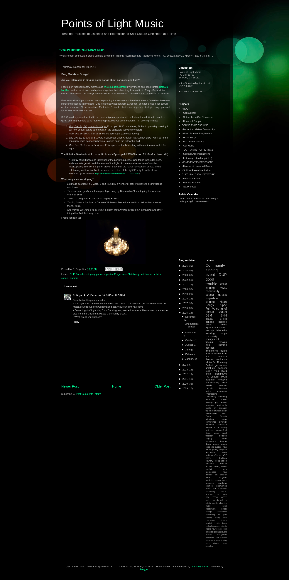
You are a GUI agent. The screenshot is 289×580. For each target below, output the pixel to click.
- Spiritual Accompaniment (196, 153)
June (188, 349)
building (223, 458)
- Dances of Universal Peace (197, 166)
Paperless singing (85, 274)
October (190, 340)
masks (208, 529)
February (190, 354)
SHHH (223, 318)
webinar (209, 455)
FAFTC (224, 492)
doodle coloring (213, 466)
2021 (185, 284)
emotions (210, 424)
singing (210, 287)
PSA (207, 497)
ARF (224, 455)
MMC (223, 287)
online (208, 391)
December (190, 316)
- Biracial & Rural (191, 178)
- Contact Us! (189, 112)
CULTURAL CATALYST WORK (198, 174)
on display (221, 474)
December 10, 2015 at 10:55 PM (107, 295)
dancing (210, 321)
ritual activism (221, 538)
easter (224, 466)
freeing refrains (216, 342)
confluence (222, 512)
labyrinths (222, 330)
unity (224, 410)
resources (222, 391)
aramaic (223, 385)
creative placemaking (216, 381)
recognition (222, 535)
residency (210, 452)
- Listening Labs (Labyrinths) (197, 158)
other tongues (216, 477)
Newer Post (70, 386)
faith (225, 469)
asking (208, 500)
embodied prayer (216, 399)
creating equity (213, 517)
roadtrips (222, 483)
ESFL (208, 458)
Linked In (197, 91)
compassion (221, 460)
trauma (218, 430)
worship (74, 278)
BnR (224, 353)
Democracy (210, 492)
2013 (185, 369)
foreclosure (210, 520)
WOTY (224, 497)
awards (215, 500)
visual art (211, 488)
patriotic (209, 480)
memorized (211, 472)
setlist (223, 284)
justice (218, 447)
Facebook (184, 91)
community (212, 291)
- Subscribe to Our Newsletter (197, 117)
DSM (209, 315)
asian (216, 433)
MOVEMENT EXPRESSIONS (198, 162)
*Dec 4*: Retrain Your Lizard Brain (82, 49)
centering (222, 396)
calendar (210, 379)
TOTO (215, 497)
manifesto (222, 526)
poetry (109, 274)
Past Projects (189, 186)
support (218, 410)
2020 (185, 289)
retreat (210, 312)
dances (209, 359)
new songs (217, 529)
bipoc (223, 305)
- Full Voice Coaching (193, 141)
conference (211, 422)
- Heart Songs (189, 137)
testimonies (221, 486)
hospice (223, 321)
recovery (210, 483)
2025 (185, 265)
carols (215, 503)
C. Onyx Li (79, 295)
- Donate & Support (192, 121)
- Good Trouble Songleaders (197, 133)
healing (209, 402)
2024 (185, 270)
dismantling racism (216, 350)
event (210, 274)
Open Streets (216, 416)
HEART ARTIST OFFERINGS (198, 149)
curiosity (210, 388)
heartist (209, 523)
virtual (223, 312)
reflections (210, 538)
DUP (72, 274)
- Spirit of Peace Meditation (196, 170)
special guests (216, 294)
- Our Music (188, 145)
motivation (210, 427)
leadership (222, 405)
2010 (185, 383)
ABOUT (186, 108)
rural (208, 344)
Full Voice (212, 308)
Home (116, 386)
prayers (223, 532)
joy (216, 402)
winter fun (211, 362)
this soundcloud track (115, 86)
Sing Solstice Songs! (192, 325)
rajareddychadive (200, 566)
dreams (223, 441)
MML (224, 413)
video (224, 452)
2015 (185, 312)
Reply (76, 321)
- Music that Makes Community (198, 129)
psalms (209, 535)
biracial (209, 318)
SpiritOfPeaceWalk (216, 327)
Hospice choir (212, 494)
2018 (185, 298)
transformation (213, 353)
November (190, 332)
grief (224, 308)
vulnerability (211, 413)
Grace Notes (216, 324)
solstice (157, 274)
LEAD (224, 494)
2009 (185, 388)
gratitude (210, 368)
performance (221, 480)
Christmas (222, 489)
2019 (185, 294)
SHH (224, 315)
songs (223, 333)
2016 (185, 308)
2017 (185, 303)
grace (216, 444)
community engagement (212, 338)
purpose (223, 449)
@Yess (217, 455)
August (189, 344)
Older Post (162, 386)
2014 (185, 364)
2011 (185, 379)
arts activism (216, 356)
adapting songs (216, 419)
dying (208, 444)
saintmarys (146, 274)
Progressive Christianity (126, 274)
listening (223, 388)
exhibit (209, 469)
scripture (209, 540)
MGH (224, 376)
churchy (209, 460)
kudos (208, 526)
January (190, 358)
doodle (223, 463)
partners (100, 274)
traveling (210, 333)
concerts (210, 463)
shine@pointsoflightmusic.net (194, 83)
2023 (185, 275)
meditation (221, 359)
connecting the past (216, 515)
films (225, 517)
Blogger (144, 569)
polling (217, 532)
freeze (224, 520)
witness (216, 543)
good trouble (211, 281)
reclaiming (222, 427)
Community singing (215, 267)
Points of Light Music (112, 23)
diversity (223, 422)
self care (210, 430)
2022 (185, 280)
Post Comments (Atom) (88, 394)
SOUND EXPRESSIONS (195, 125)
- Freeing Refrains (191, 182)
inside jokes (220, 523)
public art (211, 408)
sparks (64, 278)
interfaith (223, 424)
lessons (214, 526)
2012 (185, 374)
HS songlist (212, 376)
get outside (221, 365)
